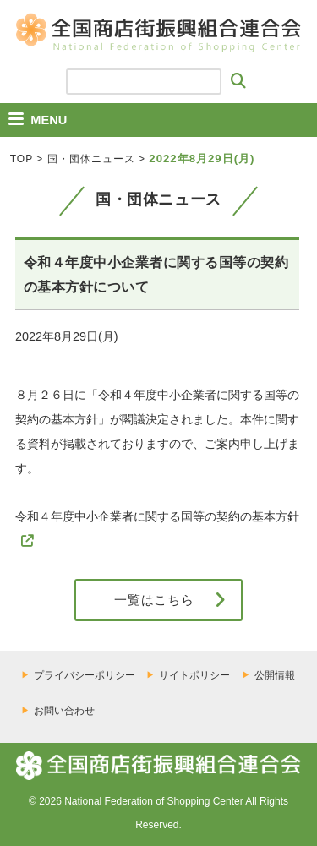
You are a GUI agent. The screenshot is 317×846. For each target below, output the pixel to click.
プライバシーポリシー (84, 675)
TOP (21, 159)
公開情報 (274, 675)
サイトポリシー (194, 675)
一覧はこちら (154, 600)
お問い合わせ (64, 711)
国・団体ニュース (91, 159)
